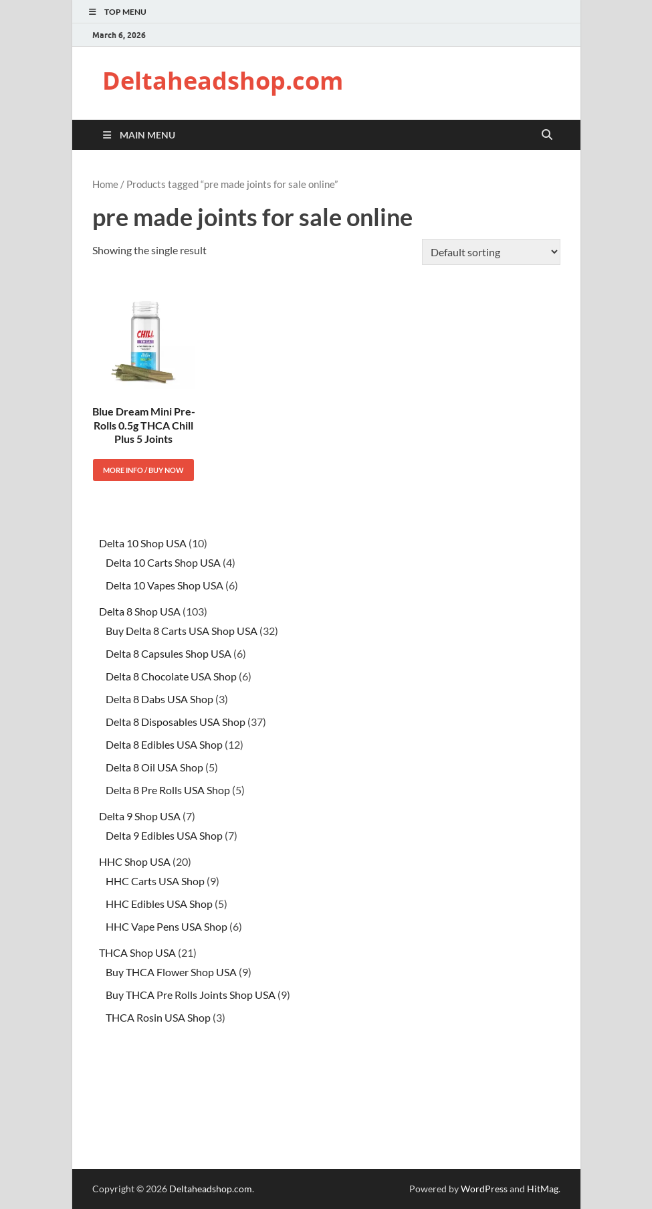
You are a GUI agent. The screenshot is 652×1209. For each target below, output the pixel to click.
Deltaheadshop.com (222, 80)
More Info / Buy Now (143, 470)
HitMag (542, 1188)
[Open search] (547, 135)
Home (105, 184)
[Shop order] (491, 252)
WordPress (484, 1188)
